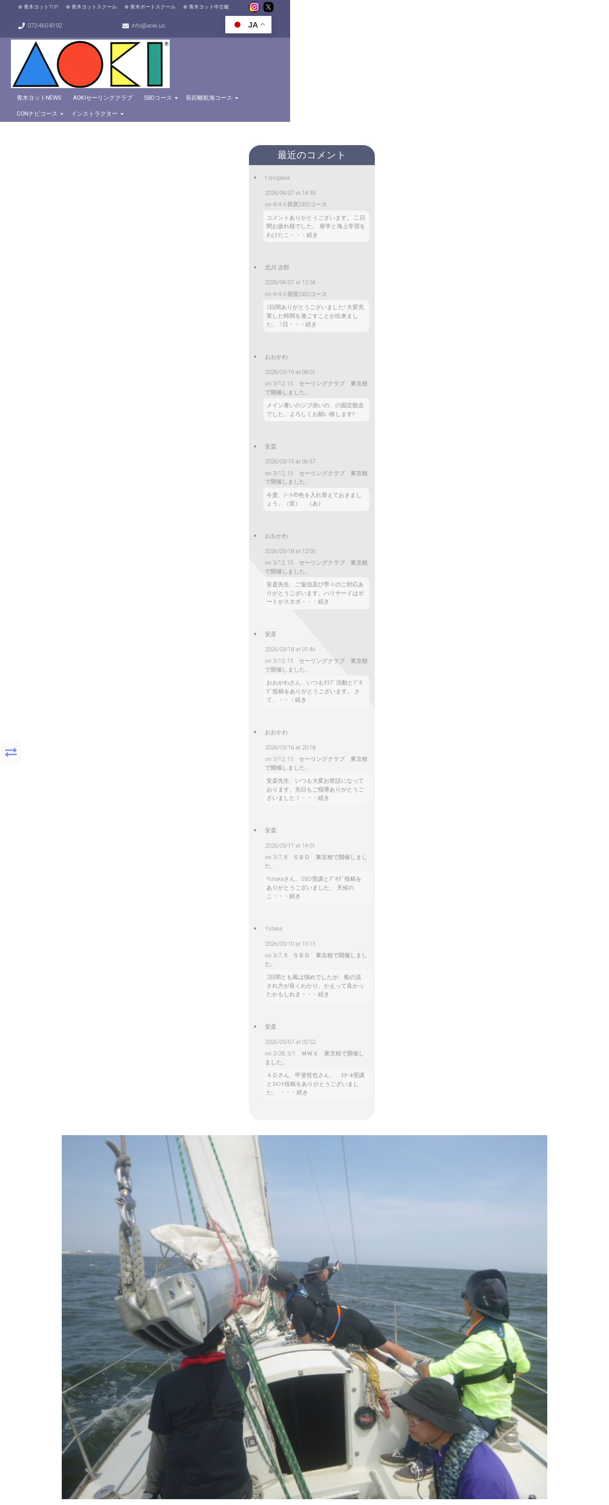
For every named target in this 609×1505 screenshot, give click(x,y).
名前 (182, 882)
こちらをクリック (453, 1390)
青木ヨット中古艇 (225, 12)
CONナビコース (490, 46)
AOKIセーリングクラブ (327, 46)
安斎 (300, 712)
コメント (187, 790)
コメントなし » (452, 712)
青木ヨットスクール (110, 12)
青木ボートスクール (168, 12)
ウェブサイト (193, 934)
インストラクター (547, 46)
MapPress (157, 1312)
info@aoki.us (467, 11)
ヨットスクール (398, 712)
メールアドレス (193, 907)
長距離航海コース (433, 46)
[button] (98, 1242)
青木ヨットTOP (57, 12)
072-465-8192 (380, 11)
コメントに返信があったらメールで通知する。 (193, 976)
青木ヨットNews (263, 46)
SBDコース (382, 46)
